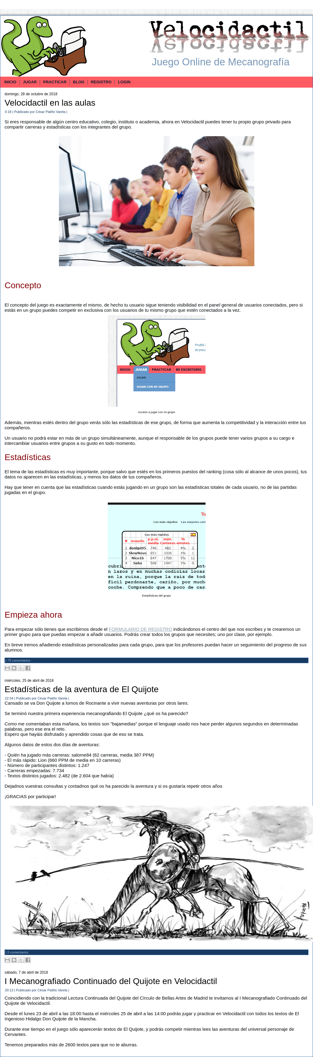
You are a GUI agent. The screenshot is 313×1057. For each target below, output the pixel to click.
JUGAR (30, 82)
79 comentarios (18, 660)
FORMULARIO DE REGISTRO (140, 629)
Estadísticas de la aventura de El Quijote (81, 689)
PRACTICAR (55, 82)
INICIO (10, 82)
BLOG (79, 82)
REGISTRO (101, 82)
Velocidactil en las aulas (50, 102)
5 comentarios (17, 952)
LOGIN (124, 82)
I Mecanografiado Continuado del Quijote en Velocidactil (111, 981)
